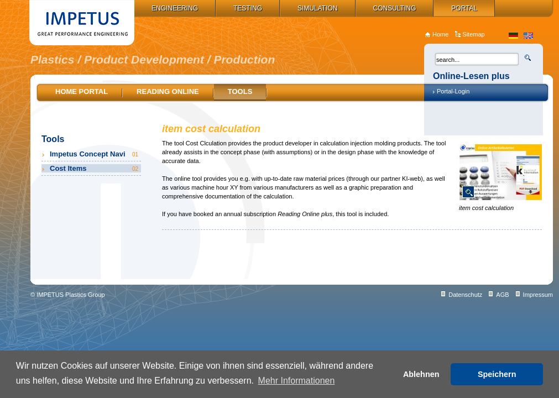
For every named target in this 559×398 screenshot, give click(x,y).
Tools (240, 91)
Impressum (538, 294)
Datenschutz (465, 294)
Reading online (168, 91)
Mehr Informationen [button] (296, 380)
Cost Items (95, 168)
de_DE (513, 36)
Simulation (317, 8)
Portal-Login (453, 91)
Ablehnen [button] (421, 374)
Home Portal (81, 91)
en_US (528, 36)
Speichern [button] (497, 374)
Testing (247, 8)
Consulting (394, 8)
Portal (464, 8)
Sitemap (473, 34)
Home (440, 34)
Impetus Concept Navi (95, 154)
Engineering (174, 8)
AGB (502, 294)
